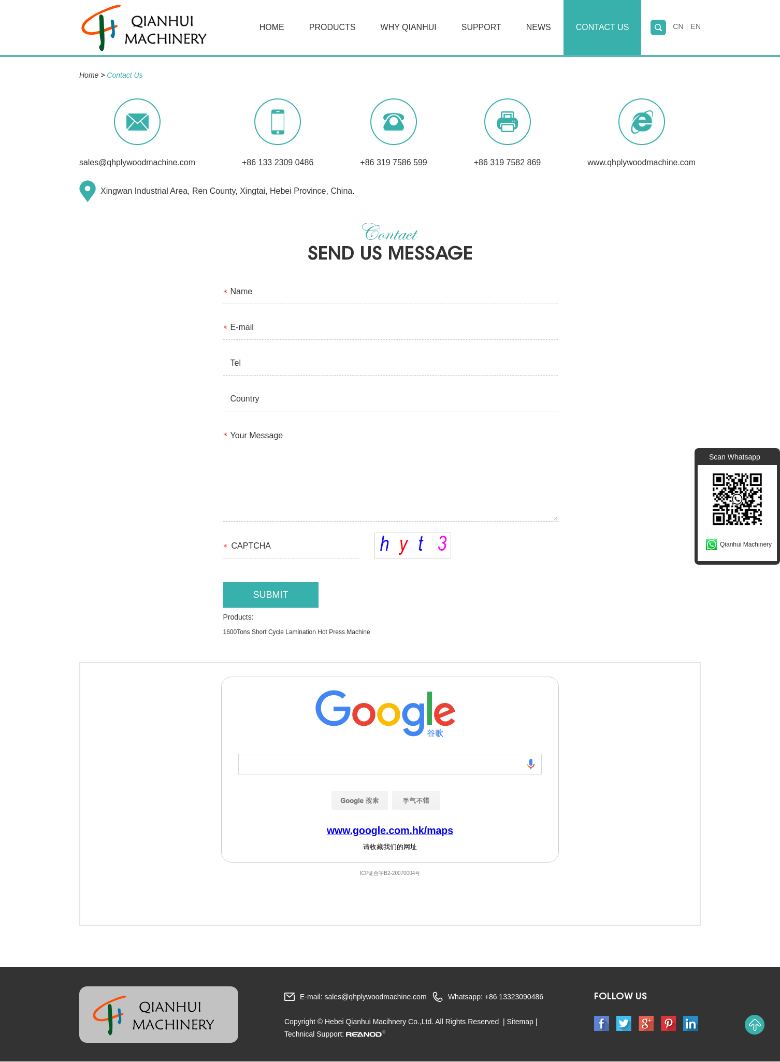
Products (332, 27)
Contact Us (602, 27)
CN (678, 27)
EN (696, 27)
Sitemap (520, 1022)
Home (271, 27)
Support (481, 27)
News (538, 27)
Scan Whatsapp (734, 457)
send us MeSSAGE (390, 255)
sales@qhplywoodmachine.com (137, 162)
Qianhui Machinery (746, 544)
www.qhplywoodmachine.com (642, 162)
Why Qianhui (409, 27)
